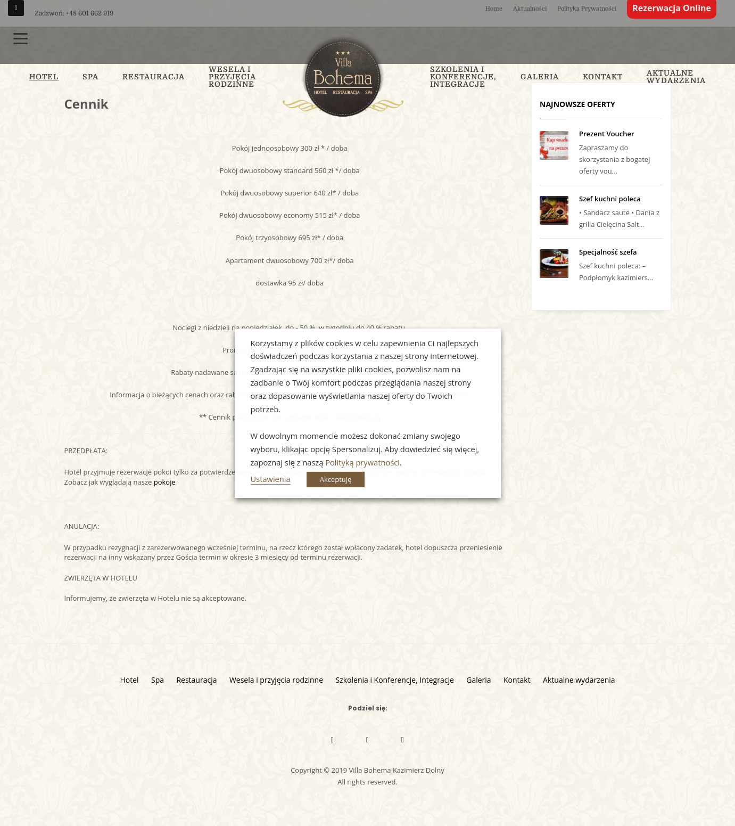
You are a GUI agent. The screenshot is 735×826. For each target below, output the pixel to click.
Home (493, 8)
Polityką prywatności (362, 462)
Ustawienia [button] (271, 478)
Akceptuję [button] (336, 479)
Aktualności (530, 8)
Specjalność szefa (608, 252)
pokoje (165, 482)
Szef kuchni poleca (610, 198)
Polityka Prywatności (586, 8)
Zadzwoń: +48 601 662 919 (74, 13)
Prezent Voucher (606, 133)
